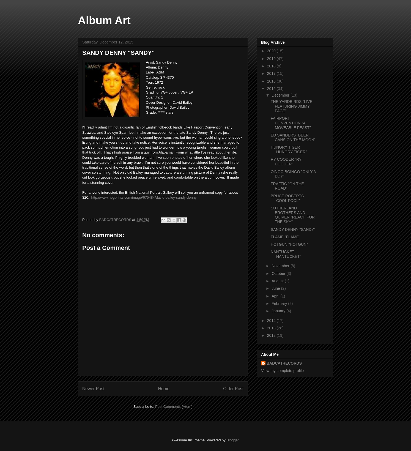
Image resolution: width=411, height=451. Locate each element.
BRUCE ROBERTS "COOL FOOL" (287, 198)
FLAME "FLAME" (285, 237)
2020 (272, 51)
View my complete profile (282, 370)
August (278, 281)
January (279, 311)
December (281, 95)
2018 (272, 66)
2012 (272, 335)
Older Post (233, 388)
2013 (272, 328)
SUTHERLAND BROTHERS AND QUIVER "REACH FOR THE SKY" (293, 215)
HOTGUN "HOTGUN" (289, 244)
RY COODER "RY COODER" (286, 161)
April (276, 296)
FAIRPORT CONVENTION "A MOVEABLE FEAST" (291, 123)
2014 (272, 320)
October (279, 273)
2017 (272, 73)
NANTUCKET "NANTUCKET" (286, 254)
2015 (272, 88)
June (276, 288)
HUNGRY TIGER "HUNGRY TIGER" (289, 149)
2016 (272, 81)
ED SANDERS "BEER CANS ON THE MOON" (293, 137)
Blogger (232, 440)
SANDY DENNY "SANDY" (293, 229)
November (281, 266)
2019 (272, 58)
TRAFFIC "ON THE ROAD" (287, 186)
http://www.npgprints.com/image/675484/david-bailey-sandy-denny (144, 197)
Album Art (104, 20)
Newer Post (93, 388)
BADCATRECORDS (284, 363)
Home (164, 388)
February (280, 303)
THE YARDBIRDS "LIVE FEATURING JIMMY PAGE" (292, 106)
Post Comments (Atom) (173, 406)
